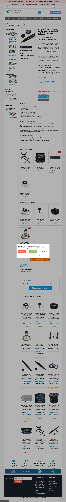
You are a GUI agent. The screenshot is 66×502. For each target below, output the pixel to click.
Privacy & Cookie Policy (42, 255)
